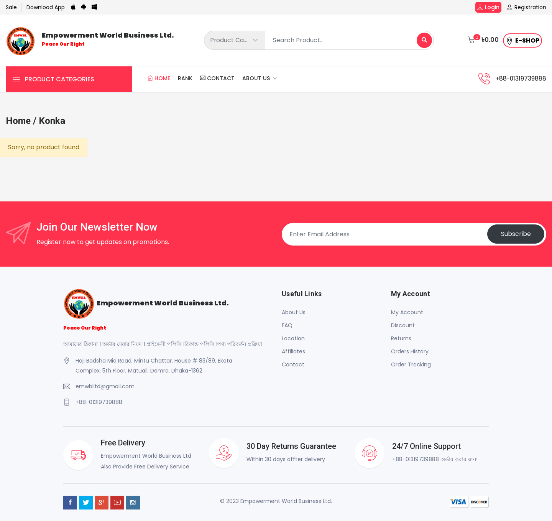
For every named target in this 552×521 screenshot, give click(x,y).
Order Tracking (411, 364)
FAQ (287, 325)
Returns (401, 338)
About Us (294, 312)
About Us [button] (256, 78)
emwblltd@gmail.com (105, 386)
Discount (403, 325)
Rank (185, 78)
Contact (217, 78)
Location (293, 338)
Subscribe (516, 234)
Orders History (410, 351)
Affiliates (293, 351)
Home (159, 78)
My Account (407, 312)
